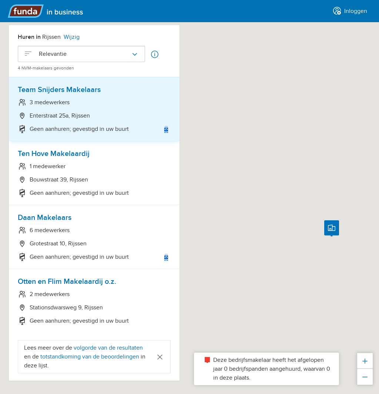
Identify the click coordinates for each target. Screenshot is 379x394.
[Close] (159, 356)
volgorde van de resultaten (108, 347)
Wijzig (72, 37)
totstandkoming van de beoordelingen (90, 356)
